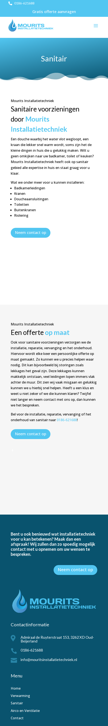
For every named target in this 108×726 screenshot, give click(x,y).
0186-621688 (24, 3)
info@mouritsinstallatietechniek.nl (49, 659)
